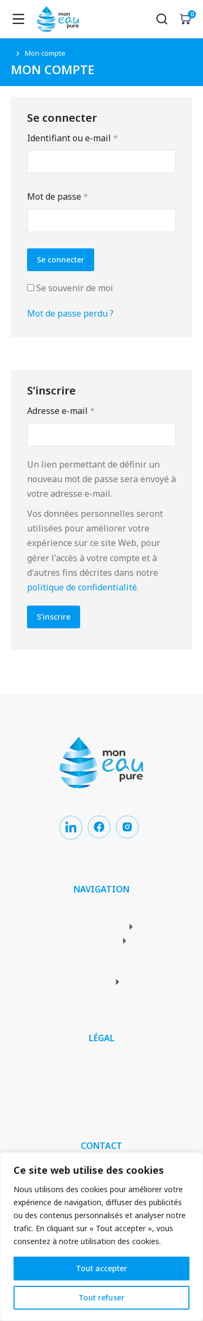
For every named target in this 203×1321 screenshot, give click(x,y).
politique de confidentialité (82, 587)
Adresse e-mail (84, 410)
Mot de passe (80, 195)
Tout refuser (101, 1297)
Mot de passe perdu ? (70, 313)
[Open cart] (185, 18)
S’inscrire (53, 617)
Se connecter (60, 259)
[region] (101, 1236)
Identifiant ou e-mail (95, 137)
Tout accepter (101, 1268)
